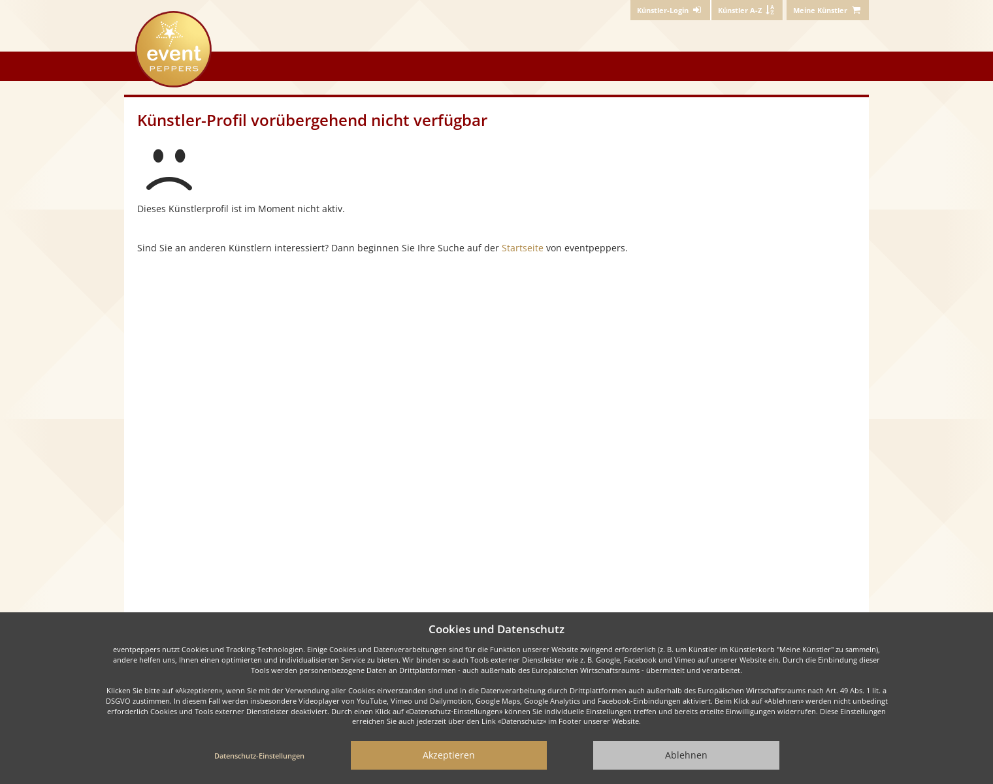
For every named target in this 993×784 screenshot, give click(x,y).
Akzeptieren (449, 755)
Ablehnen (686, 755)
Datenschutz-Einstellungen (259, 755)
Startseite (523, 248)
